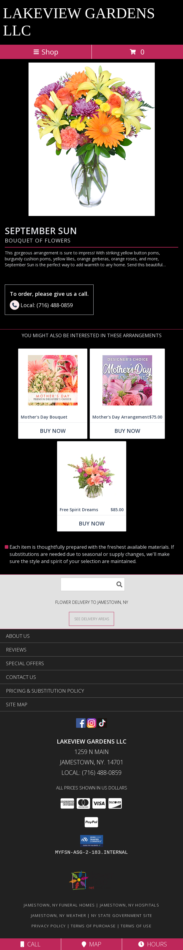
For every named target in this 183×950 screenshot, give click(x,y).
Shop (45, 52)
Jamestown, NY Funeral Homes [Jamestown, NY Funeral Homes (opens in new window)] (59, 905)
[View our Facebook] (81, 725)
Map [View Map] (91, 944)
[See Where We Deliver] (91, 618)
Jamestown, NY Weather (58, 915)
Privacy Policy (48, 926)
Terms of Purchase (93, 926)
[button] (91, 841)
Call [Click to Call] (30, 944)
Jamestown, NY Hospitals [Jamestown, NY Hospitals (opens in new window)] (129, 905)
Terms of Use (136, 926)
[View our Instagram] (91, 725)
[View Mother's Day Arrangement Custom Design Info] (127, 380)
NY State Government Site (121, 915)
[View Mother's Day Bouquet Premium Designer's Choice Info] (52, 380)
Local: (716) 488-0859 (91, 773)
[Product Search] (93, 584)
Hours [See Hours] (152, 944)
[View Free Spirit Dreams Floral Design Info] (91, 472)
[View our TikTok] (102, 725)
